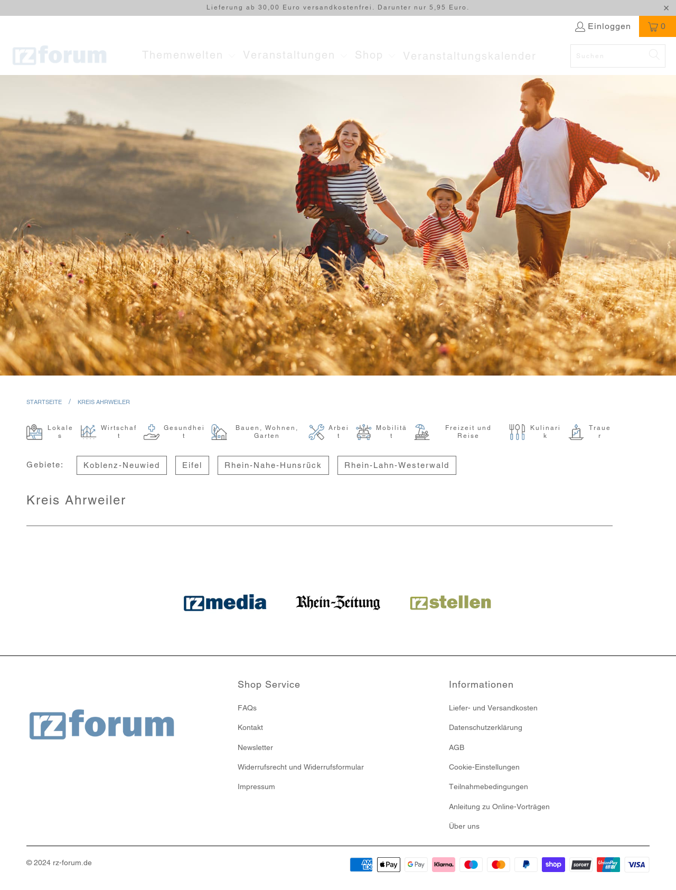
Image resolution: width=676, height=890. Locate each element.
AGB (456, 747)
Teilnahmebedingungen (488, 786)
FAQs (247, 708)
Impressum (256, 786)
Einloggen (609, 26)
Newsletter (255, 747)
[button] (189, 56)
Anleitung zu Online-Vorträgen (499, 806)
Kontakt (250, 727)
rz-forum (67, 862)
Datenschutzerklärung (485, 727)
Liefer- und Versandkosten (493, 708)
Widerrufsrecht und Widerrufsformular (301, 767)
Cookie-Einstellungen (484, 767)
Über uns (464, 826)
